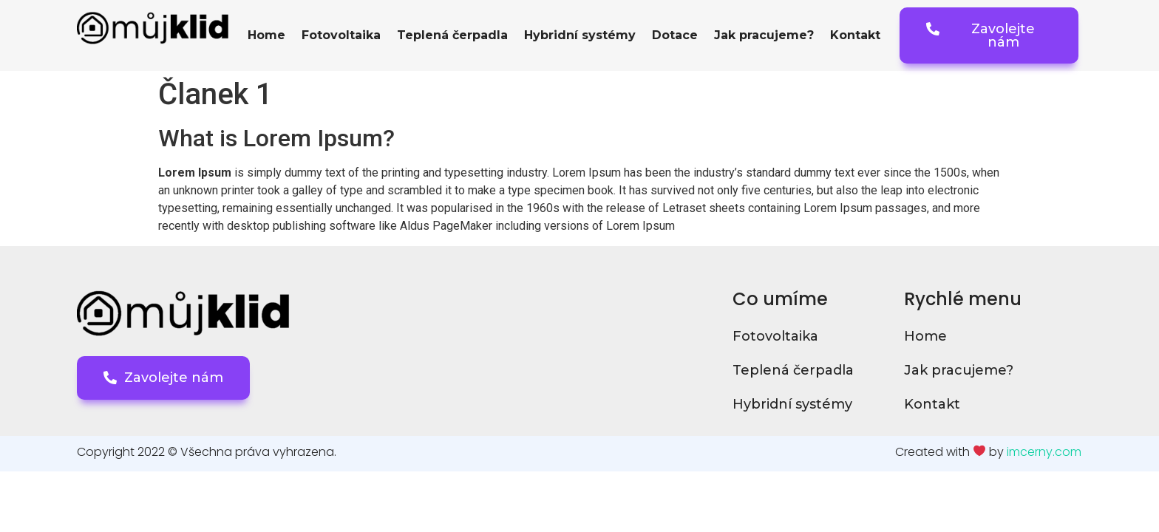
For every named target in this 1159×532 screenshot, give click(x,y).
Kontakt (855, 35)
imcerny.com (1044, 451)
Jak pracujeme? (764, 35)
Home (266, 35)
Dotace (675, 35)
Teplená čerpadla (452, 35)
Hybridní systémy (580, 35)
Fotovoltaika (341, 35)
